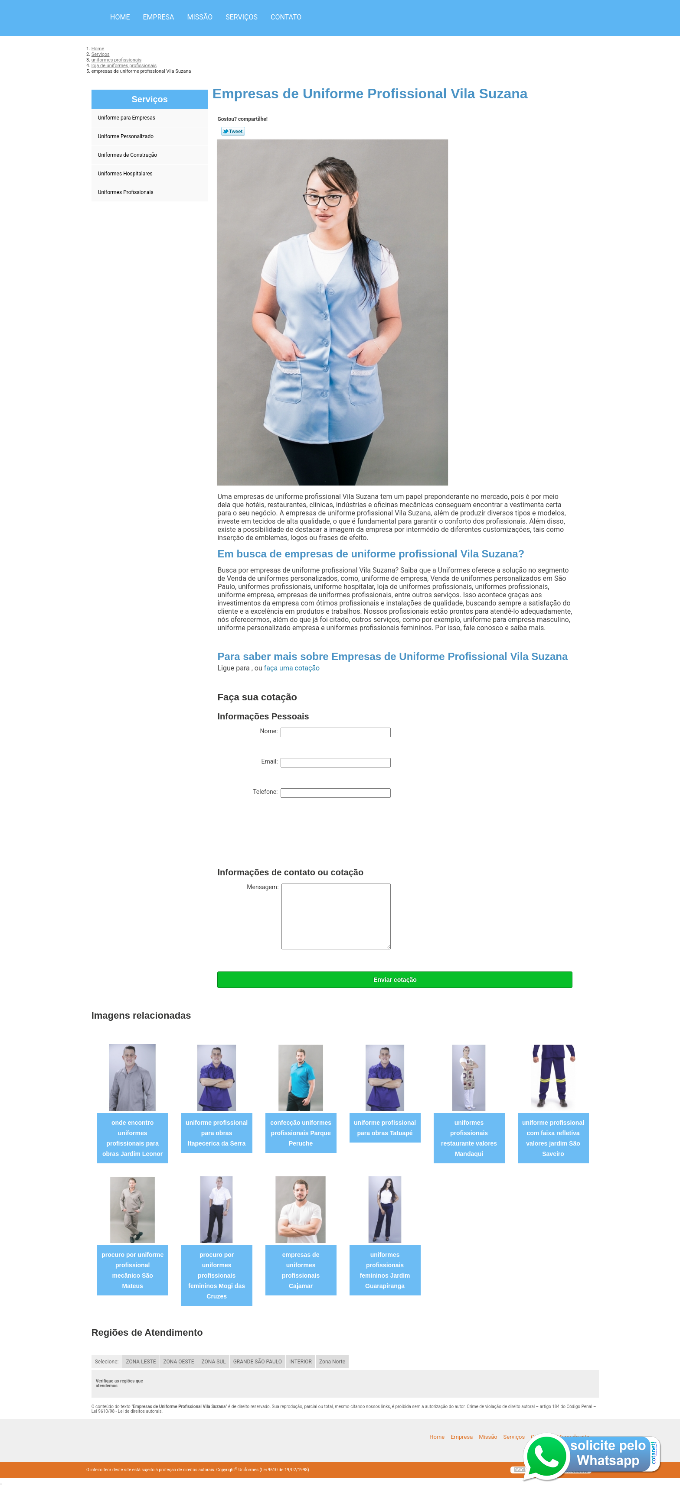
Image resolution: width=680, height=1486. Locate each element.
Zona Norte (332, 1362)
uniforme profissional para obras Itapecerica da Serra (217, 1133)
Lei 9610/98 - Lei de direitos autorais (127, 1411)
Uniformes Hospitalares (126, 174)
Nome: (325, 732)
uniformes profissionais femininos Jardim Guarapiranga (385, 1270)
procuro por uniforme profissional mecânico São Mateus (132, 1270)
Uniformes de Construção (128, 155)
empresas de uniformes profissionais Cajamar (301, 1270)
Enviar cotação (395, 979)
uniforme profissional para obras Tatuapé (385, 1127)
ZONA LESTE (141, 1362)
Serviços (242, 17)
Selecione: (107, 1362)
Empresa (158, 17)
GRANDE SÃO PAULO (257, 1362)
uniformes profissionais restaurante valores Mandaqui (469, 1138)
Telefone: (322, 793)
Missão (200, 17)
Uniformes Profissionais (126, 192)
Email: (326, 762)
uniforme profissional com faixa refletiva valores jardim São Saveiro (553, 1138)
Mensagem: (319, 916)
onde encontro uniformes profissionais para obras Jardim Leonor (132, 1138)
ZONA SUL (214, 1362)
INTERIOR (300, 1362)
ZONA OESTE (178, 1362)
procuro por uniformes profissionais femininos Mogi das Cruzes (216, 1275)
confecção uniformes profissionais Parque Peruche (300, 1133)
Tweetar (233, 131)
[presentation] (283, 834)
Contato (286, 17)
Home (120, 17)
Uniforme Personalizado (126, 136)
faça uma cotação (292, 668)
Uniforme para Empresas (127, 118)
